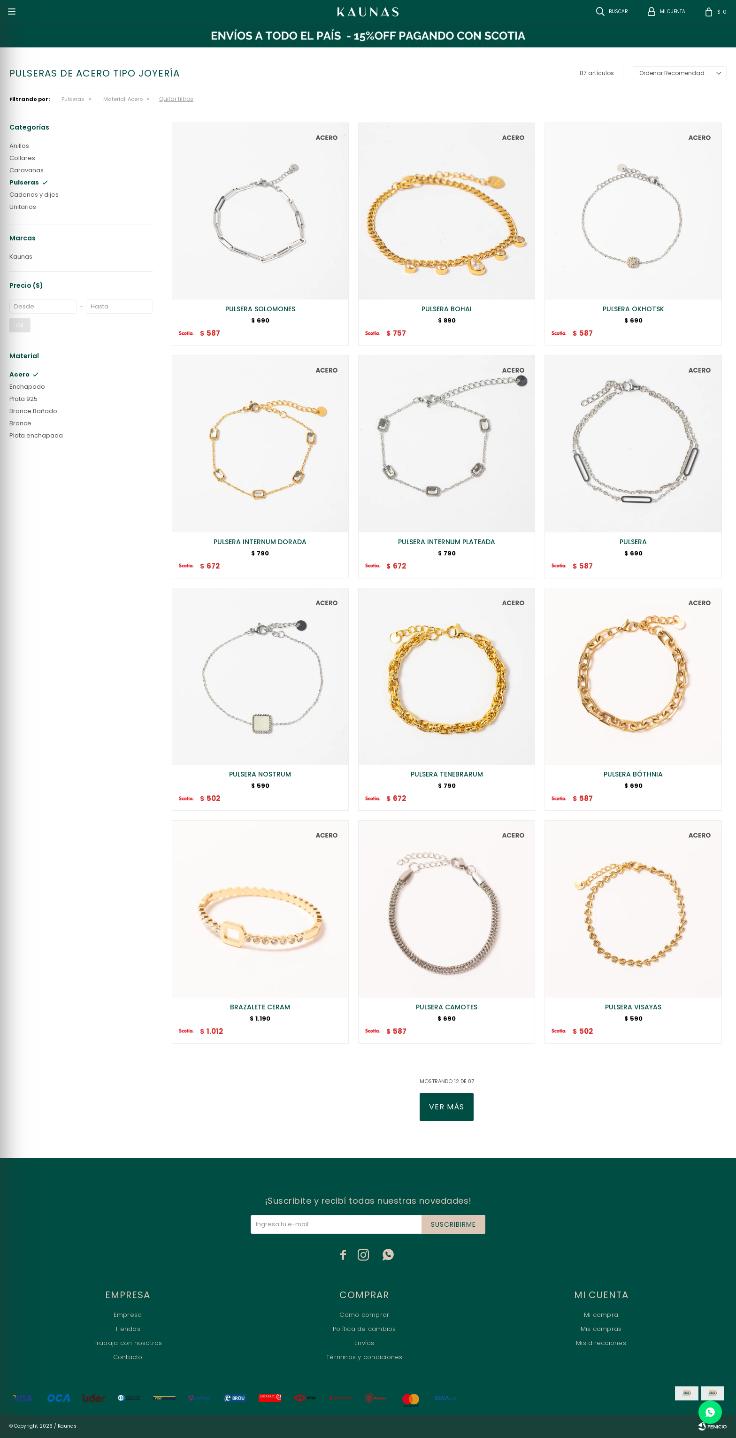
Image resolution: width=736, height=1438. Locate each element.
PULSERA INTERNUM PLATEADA (446, 541)
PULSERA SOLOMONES (260, 309)
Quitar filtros (176, 99)
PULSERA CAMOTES (446, 1007)
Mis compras (601, 1328)
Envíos (364, 1342)
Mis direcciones (601, 1342)
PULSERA (633, 541)
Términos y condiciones (364, 1357)
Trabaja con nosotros (127, 1342)
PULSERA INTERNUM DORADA (260, 541)
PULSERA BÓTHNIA (633, 774)
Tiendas (127, 1328)
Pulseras (72, 99)
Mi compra (601, 1314)
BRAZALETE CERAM (260, 1007)
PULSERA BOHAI (447, 309)
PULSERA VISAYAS (633, 1007)
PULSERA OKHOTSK (633, 309)
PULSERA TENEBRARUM (447, 774)
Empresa (128, 1314)
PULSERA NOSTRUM (260, 774)
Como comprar (364, 1314)
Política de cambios (364, 1328)
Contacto (128, 1357)
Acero (123, 99)
